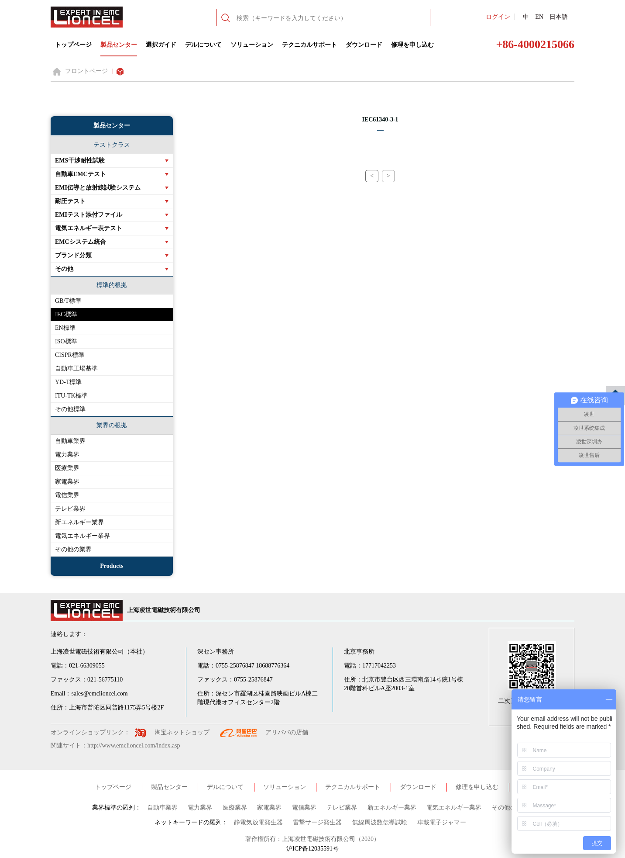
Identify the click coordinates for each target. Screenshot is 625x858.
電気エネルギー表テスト (88, 228)
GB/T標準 (68, 301)
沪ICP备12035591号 (312, 848)
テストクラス (111, 145)
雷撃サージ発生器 (317, 822)
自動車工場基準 (76, 368)
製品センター (118, 45)
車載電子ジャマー (441, 822)
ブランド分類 (73, 255)
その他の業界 (73, 549)
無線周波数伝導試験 (379, 822)
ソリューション (251, 45)
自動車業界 (70, 441)
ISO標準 (66, 341)
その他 (64, 269)
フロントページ (86, 71)
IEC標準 (66, 314)
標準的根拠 (111, 285)
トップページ (73, 45)
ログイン (498, 17)
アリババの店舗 (286, 732)
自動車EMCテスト (80, 174)
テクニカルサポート (309, 45)
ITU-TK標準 (71, 395)
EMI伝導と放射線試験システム (98, 187)
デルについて (203, 45)
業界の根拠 (111, 425)
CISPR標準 (69, 355)
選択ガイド (161, 45)
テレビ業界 (70, 508)
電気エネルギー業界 (82, 536)
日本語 (558, 17)
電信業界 (67, 495)
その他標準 (70, 409)
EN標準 (65, 328)
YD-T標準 (68, 382)
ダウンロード (364, 45)
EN (539, 17)
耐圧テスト (70, 201)
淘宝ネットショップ (182, 732)
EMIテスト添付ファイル (88, 214)
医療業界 (67, 468)
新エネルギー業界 (79, 522)
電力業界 (67, 454)
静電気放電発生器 (258, 822)
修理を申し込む (412, 45)
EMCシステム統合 (80, 242)
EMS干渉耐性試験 (80, 160)
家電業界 (67, 481)
